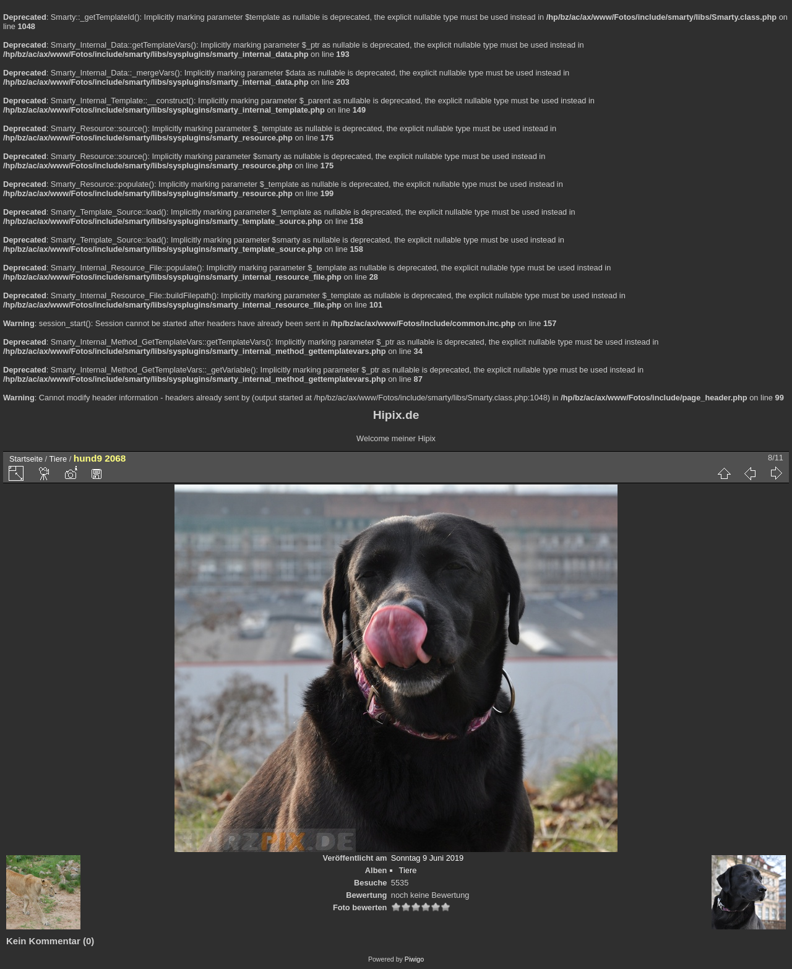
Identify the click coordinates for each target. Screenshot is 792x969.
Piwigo (414, 959)
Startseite (26, 458)
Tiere (58, 458)
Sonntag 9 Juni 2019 (427, 858)
